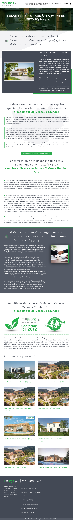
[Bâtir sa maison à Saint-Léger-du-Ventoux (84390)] (19, 405)
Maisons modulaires (28, 496)
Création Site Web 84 (51, 519)
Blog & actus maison (28, 512)
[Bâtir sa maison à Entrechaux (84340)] (53, 379)
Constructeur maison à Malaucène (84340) (52, 467)
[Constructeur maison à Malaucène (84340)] (53, 464)
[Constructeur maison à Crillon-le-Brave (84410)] (53, 436)
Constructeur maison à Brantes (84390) (17, 382)
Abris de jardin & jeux (28, 500)
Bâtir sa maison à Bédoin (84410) (49, 408)
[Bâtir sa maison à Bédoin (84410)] (53, 405)
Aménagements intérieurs (30, 505)
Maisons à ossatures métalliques (31, 492)
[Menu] (70, 4)
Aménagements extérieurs (30, 508)
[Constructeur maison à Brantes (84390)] (19, 379)
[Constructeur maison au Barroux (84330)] (19, 436)
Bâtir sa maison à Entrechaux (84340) (51, 382)
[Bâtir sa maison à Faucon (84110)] (19, 464)
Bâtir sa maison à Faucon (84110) (15, 467)
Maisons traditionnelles (29, 488)
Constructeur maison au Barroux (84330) (18, 439)
